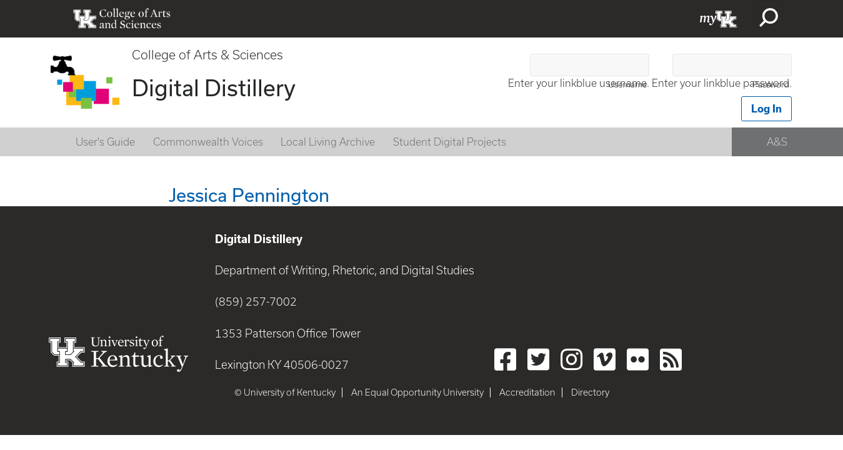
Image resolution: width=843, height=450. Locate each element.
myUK (718, 19)
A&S (777, 142)
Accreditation (527, 393)
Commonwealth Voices (208, 142)
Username (627, 84)
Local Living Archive (328, 142)
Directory (590, 393)
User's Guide (105, 142)
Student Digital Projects (449, 142)
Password (770, 84)
